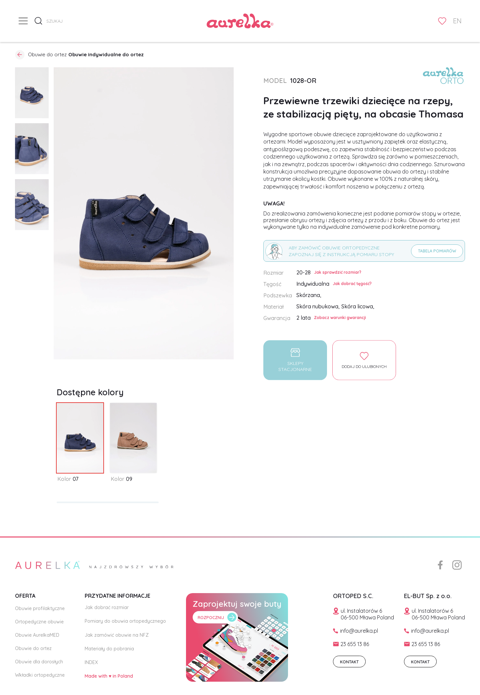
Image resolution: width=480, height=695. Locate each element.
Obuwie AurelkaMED (37, 635)
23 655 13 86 (354, 644)
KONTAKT (349, 661)
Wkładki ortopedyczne (40, 675)
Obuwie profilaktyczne (40, 608)
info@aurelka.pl (359, 630)
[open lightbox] (32, 92)
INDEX (91, 662)
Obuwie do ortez (33, 648)
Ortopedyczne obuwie (39, 622)
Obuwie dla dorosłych (39, 662)
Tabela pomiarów (437, 250)
